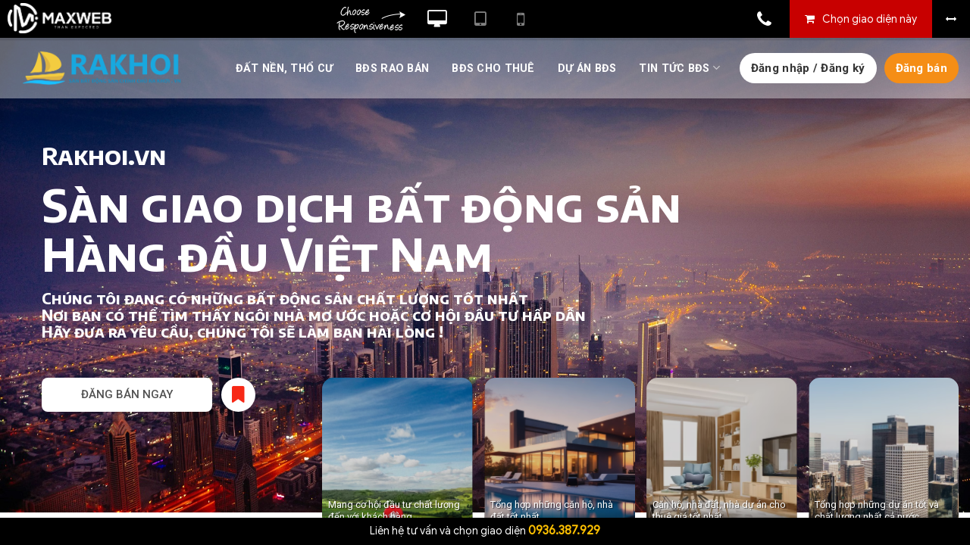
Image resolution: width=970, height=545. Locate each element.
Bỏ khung (951, 19)
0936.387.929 (564, 530)
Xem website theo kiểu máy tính (437, 19)
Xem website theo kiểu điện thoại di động (521, 19)
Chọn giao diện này (869, 19)
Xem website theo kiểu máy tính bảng (480, 19)
